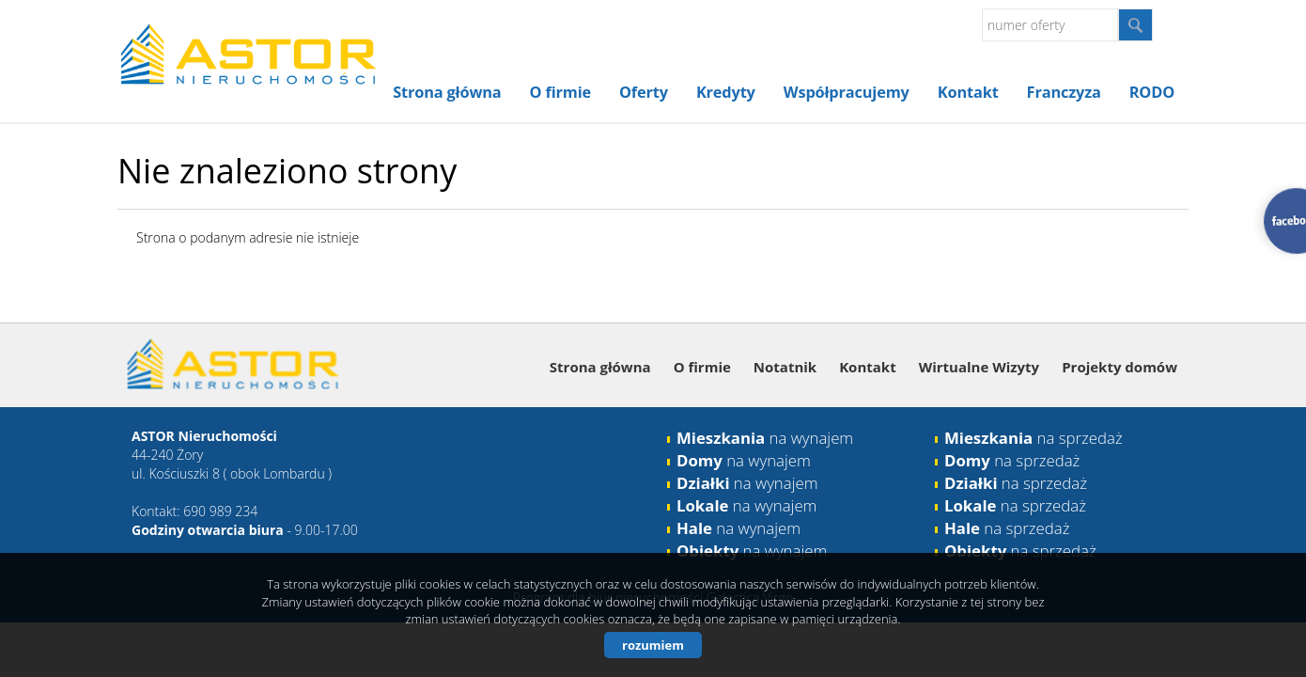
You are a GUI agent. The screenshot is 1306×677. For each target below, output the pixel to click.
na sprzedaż (1033, 438)
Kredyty (725, 92)
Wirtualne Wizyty (979, 366)
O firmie (560, 92)
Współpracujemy (847, 92)
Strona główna (447, 92)
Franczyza (1064, 92)
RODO (1151, 92)
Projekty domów (1119, 366)
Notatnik (785, 366)
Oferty (643, 92)
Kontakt (968, 92)
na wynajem (764, 438)
